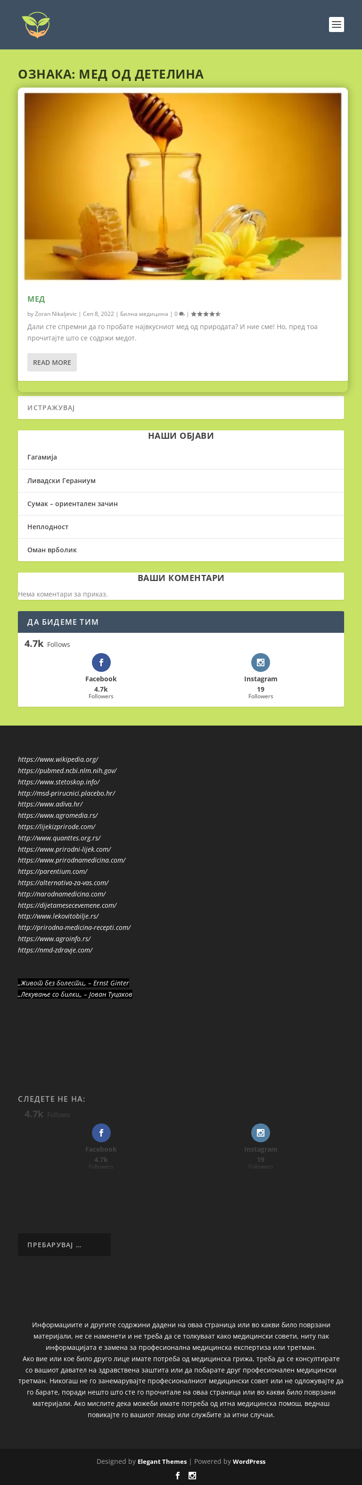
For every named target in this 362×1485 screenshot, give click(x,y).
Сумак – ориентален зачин (72, 503)
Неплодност (47, 526)
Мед (36, 299)
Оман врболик (52, 549)
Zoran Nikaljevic (56, 314)
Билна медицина (144, 314)
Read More (52, 362)
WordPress (249, 1461)
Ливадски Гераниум (61, 480)
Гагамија (42, 456)
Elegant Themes (162, 1461)
